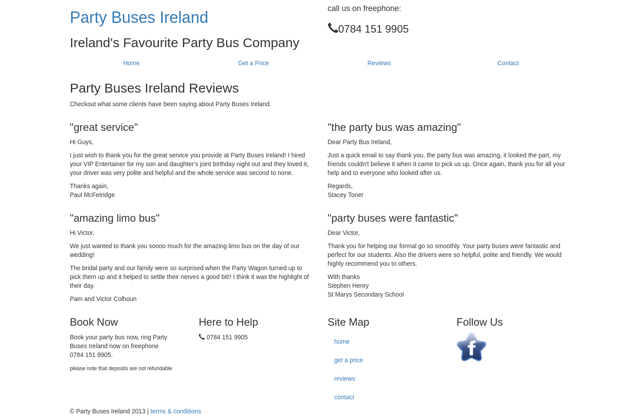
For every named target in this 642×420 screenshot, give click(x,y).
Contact (508, 63)
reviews (344, 378)
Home (131, 63)
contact (344, 397)
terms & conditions (175, 411)
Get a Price (253, 63)
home (342, 341)
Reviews (379, 63)
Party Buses (139, 17)
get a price (348, 360)
